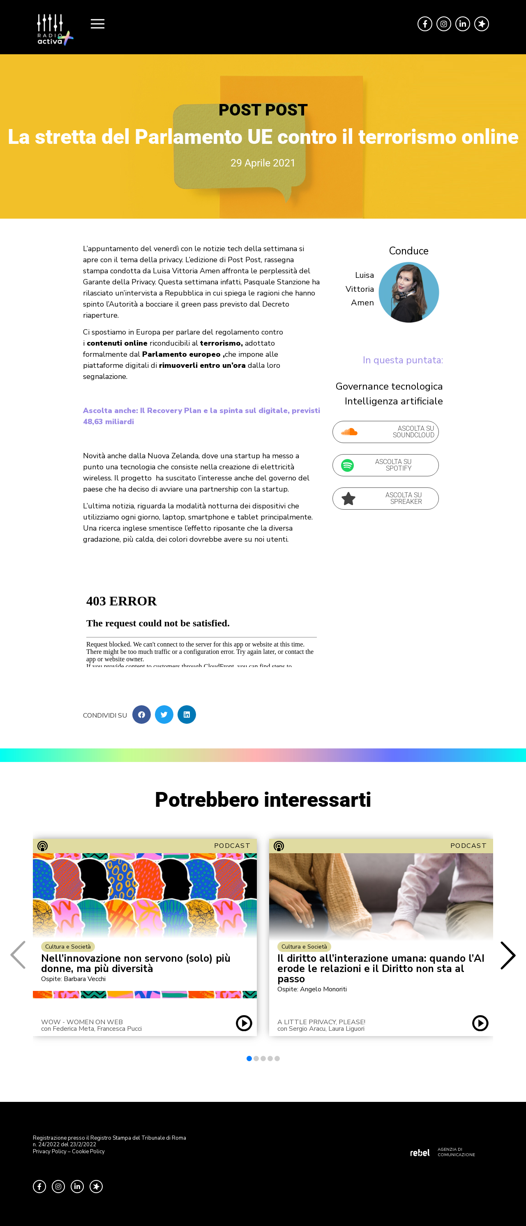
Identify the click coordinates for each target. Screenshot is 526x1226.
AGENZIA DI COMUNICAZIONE (456, 1152)
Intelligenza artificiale (394, 401)
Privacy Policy (50, 1151)
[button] (141, 714)
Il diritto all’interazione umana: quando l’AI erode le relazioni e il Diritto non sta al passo (380, 969)
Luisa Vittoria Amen (360, 289)
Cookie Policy (88, 1151)
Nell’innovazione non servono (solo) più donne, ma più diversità (136, 964)
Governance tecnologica (389, 386)
